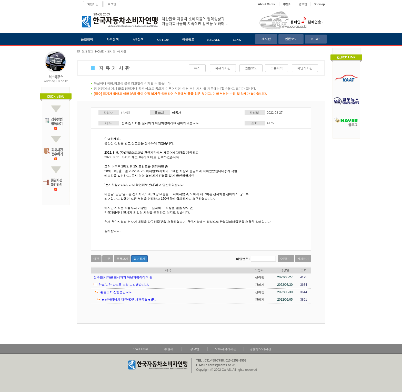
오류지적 (276, 68)
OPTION (163, 39)
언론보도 (291, 39)
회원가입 (92, 4)
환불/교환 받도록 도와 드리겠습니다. (123, 285)
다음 (107, 258)
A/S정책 (138, 39)
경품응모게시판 (260, 349)
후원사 (168, 349)
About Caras (140, 349)
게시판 (266, 39)
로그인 (112, 4)
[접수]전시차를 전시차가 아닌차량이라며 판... (124, 277)
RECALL (213, 39)
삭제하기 (303, 258)
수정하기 (286, 258)
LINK (237, 39)
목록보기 (122, 258)
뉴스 (197, 68)
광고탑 (194, 349)
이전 (96, 258)
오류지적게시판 (225, 349)
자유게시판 (222, 68)
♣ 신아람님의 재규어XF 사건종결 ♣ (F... (129, 299)
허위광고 (188, 39)
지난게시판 (305, 68)
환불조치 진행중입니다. (116, 292)
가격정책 (112, 39)
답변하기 (139, 258)
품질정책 (87, 39)
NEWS (315, 39)
